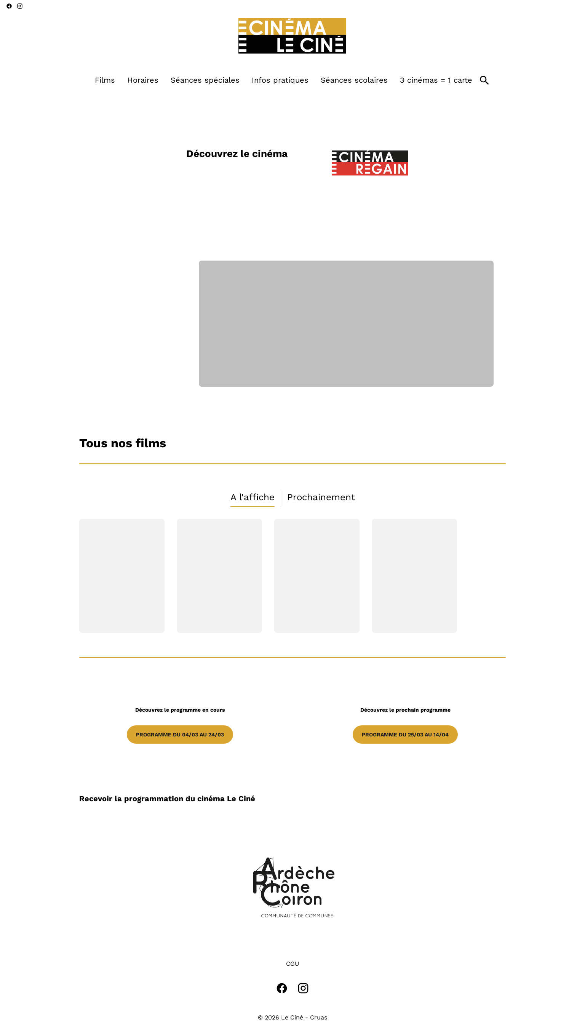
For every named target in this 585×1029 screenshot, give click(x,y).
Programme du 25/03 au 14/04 (405, 734)
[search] (484, 80)
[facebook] (9, 6)
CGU (292, 963)
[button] (292, 887)
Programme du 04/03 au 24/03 (180, 734)
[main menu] (283, 80)
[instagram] (20, 6)
